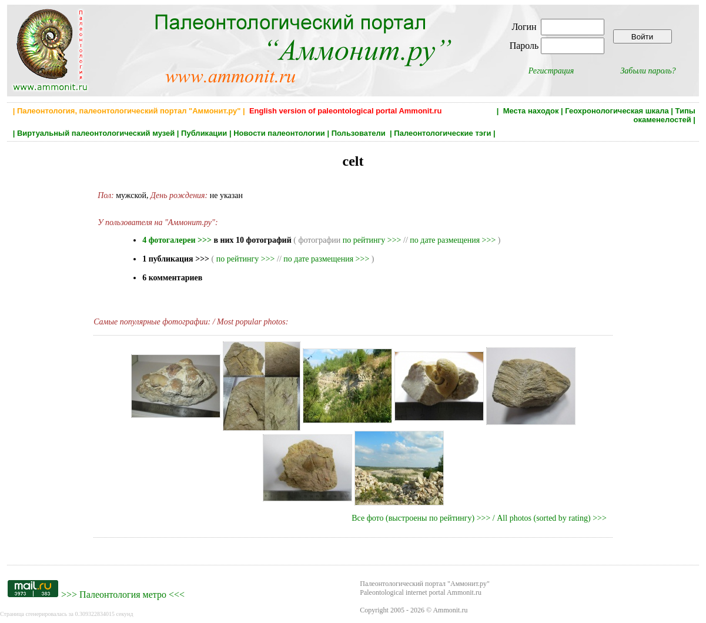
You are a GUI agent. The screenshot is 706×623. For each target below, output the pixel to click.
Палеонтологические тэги (442, 133)
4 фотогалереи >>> (177, 240)
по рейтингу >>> (372, 240)
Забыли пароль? (647, 70)
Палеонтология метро (122, 594)
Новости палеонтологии (279, 133)
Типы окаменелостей (664, 115)
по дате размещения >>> (453, 240)
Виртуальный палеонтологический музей (96, 133)
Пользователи (360, 133)
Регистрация (551, 70)
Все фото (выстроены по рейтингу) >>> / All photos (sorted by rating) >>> (479, 518)
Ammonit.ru (450, 610)
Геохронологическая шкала (616, 110)
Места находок (531, 110)
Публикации (204, 133)
